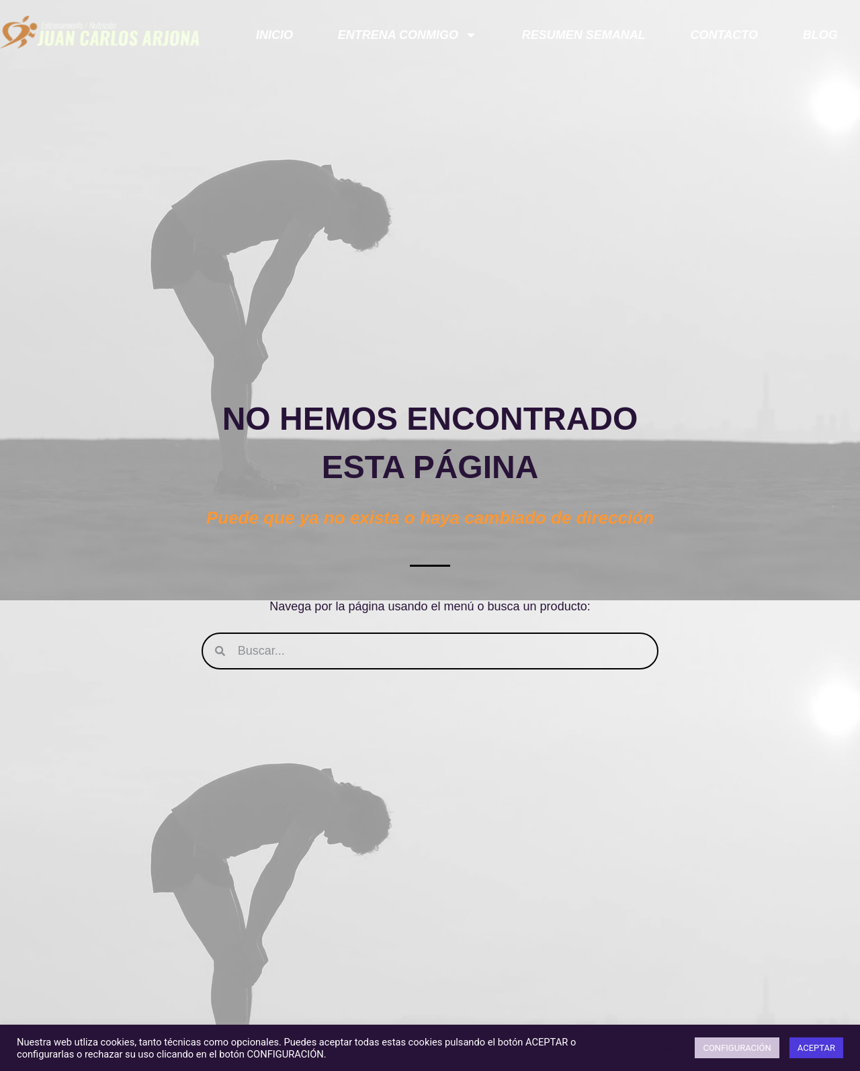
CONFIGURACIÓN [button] (737, 1048)
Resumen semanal (584, 35)
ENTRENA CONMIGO (407, 35)
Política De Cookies (646, 1048)
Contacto (724, 35)
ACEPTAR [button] (816, 1048)
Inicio (274, 35)
